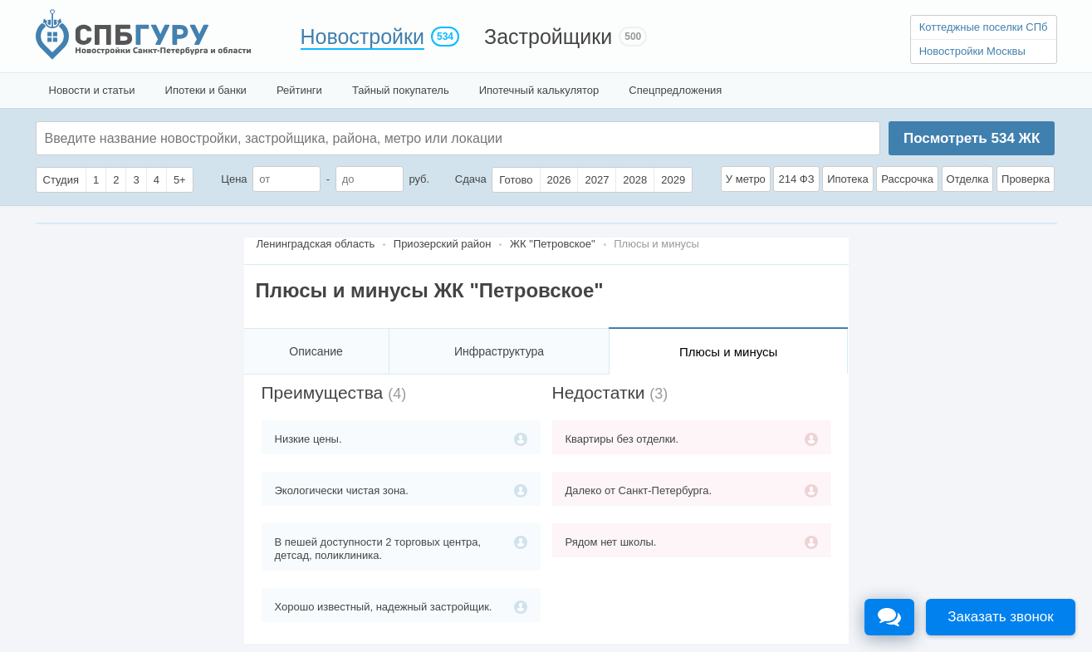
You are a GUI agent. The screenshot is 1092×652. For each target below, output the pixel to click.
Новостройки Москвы (972, 51)
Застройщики (548, 36)
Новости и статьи (92, 90)
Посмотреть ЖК (971, 138)
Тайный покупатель (400, 90)
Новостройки (363, 36)
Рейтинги (299, 90)
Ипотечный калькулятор (539, 90)
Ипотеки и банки (206, 90)
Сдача (471, 179)
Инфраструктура (499, 351)
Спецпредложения (675, 90)
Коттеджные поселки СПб (983, 27)
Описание (315, 351)
